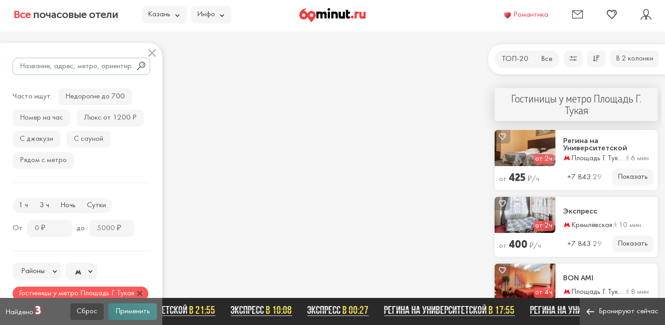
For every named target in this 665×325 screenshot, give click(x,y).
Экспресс (580, 211)
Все (546, 59)
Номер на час (41, 117)
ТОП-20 (515, 59)
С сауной (88, 139)
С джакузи (36, 139)
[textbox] (37, 271)
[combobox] (37, 271)
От (18, 228)
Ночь (68, 205)
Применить (132, 311)
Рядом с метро (43, 160)
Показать (633, 177)
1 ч (23, 205)
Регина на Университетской (595, 144)
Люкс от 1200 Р (110, 117)
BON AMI (578, 278)
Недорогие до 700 (95, 96)
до (81, 228)
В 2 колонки (634, 58)
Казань (163, 14)
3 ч (44, 205)
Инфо (210, 14)
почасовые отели (66, 14)
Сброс (87, 311)
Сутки (96, 205)
